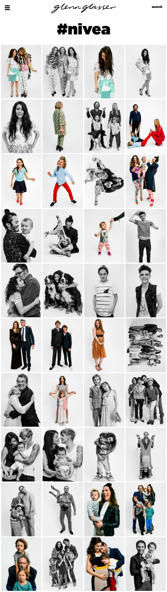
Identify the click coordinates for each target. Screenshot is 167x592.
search (157, 7)
